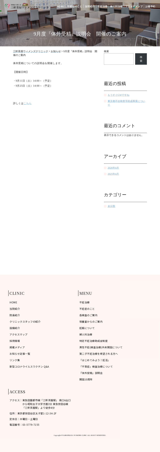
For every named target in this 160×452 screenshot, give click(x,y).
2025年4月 (113, 174)
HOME (61, 6)
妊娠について (87, 328)
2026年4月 (113, 167)
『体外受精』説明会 (90, 373)
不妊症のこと (74, 6)
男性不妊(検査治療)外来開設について (101, 347)
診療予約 (150, 6)
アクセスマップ (134, 6)
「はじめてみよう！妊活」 (94, 360)
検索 (106, 51)
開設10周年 (86, 379)
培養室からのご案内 (90, 321)
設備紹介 (15, 328)
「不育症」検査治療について (96, 366)
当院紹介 (90, 6)
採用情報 (15, 341)
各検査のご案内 (88, 315)
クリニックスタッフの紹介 (25, 321)
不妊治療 (103, 6)
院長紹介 (15, 315)
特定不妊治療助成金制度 (93, 341)
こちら (28, 103)
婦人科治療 (116, 6)
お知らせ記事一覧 (20, 354)
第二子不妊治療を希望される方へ (98, 354)
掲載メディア (17, 347)
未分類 (111, 206)
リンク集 (15, 360)
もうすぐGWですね (118, 95)
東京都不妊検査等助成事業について (126, 103)
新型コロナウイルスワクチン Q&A (29, 366)
